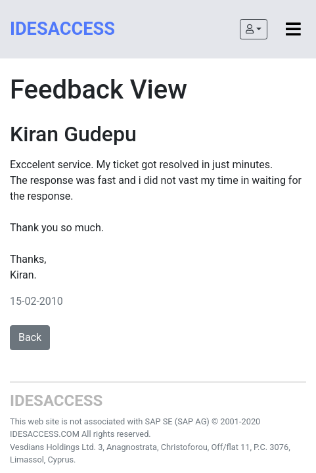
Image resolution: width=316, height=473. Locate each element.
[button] (253, 29)
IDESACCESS (62, 28)
